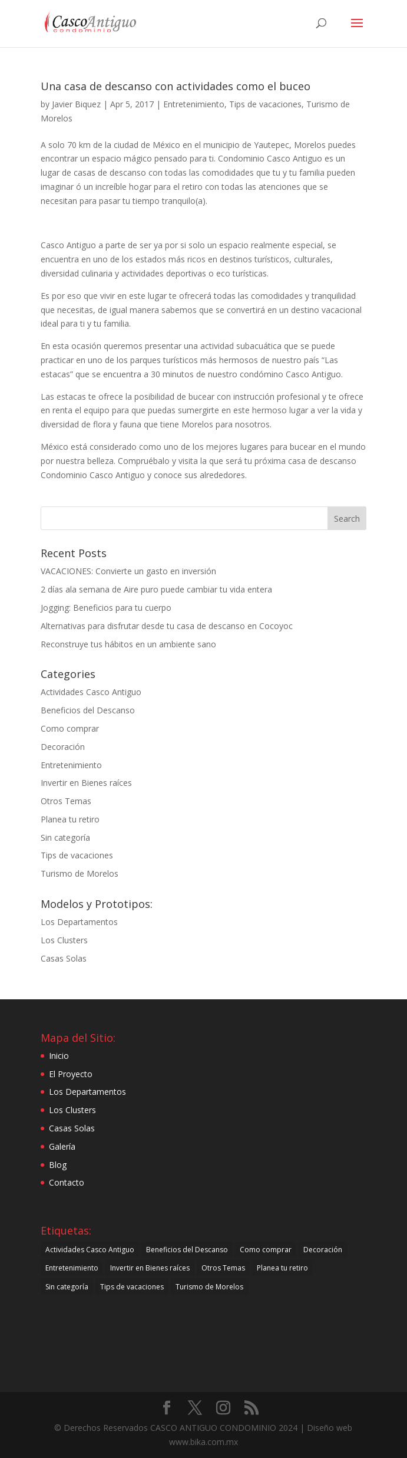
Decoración (63, 746)
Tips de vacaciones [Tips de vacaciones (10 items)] (132, 1287)
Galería (62, 1146)
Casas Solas (64, 958)
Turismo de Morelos (79, 873)
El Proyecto (70, 1073)
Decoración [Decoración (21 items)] (322, 1250)
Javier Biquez (76, 104)
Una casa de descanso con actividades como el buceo (175, 86)
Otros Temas (66, 801)
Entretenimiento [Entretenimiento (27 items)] (71, 1268)
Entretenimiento (193, 104)
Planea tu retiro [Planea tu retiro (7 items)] (282, 1268)
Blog (58, 1164)
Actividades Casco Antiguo (91, 691)
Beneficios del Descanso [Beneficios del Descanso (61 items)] (187, 1250)
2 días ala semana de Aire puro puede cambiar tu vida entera (156, 589)
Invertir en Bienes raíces (86, 782)
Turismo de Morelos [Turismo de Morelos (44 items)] (209, 1287)
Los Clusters (64, 940)
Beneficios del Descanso (88, 710)
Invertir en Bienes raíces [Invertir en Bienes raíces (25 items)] (150, 1268)
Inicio (59, 1055)
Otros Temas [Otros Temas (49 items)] (223, 1268)
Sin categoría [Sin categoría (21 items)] (66, 1287)
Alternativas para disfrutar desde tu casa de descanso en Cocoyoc (167, 625)
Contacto (66, 1182)
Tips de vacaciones (265, 104)
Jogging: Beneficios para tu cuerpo (106, 607)
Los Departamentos (79, 921)
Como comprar (70, 728)
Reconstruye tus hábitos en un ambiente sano (128, 644)
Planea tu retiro (70, 819)
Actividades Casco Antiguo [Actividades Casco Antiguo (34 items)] (89, 1250)
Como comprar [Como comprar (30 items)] (266, 1250)
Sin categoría (65, 837)
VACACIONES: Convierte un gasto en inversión (128, 571)
